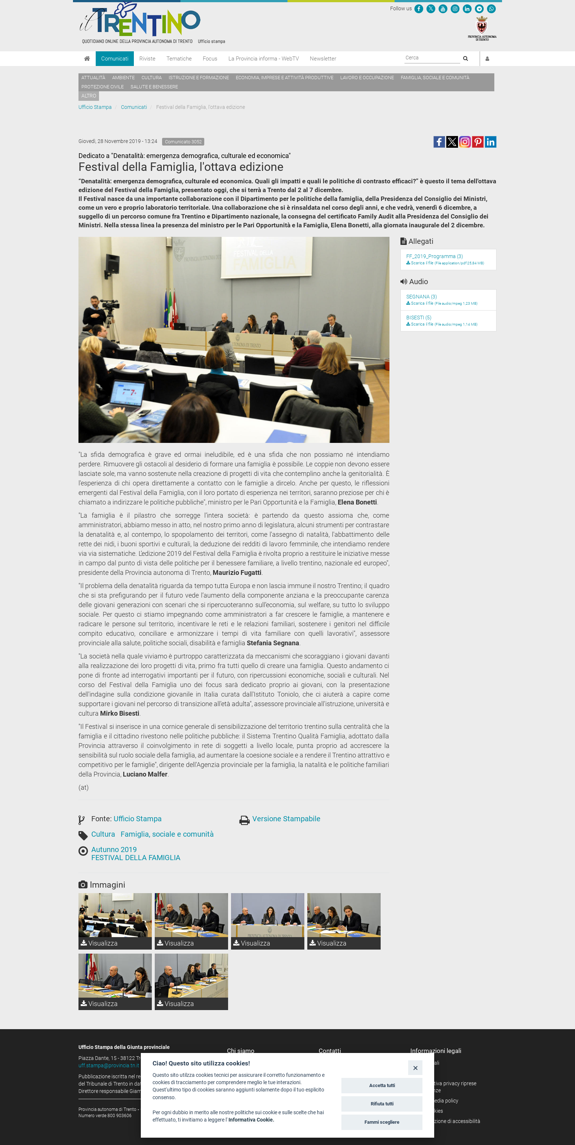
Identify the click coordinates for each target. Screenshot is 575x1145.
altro (88, 96)
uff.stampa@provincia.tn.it (108, 1065)
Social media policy (436, 1101)
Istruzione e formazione (199, 77)
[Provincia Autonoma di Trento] (482, 28)
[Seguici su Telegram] (479, 8)
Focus (210, 58)
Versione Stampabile (286, 818)
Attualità (93, 77)
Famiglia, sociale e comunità (435, 77)
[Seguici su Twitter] (431, 8)
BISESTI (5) (419, 317)
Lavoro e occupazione (367, 77)
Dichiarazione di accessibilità (447, 1121)
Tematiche (179, 58)
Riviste (147, 58)
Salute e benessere (154, 86)
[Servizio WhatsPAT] (491, 8)
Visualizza (99, 943)
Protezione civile (102, 86)
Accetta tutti (382, 1085)
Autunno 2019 (114, 849)
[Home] (87, 58)
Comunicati (114, 58)
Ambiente (123, 77)
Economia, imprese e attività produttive (284, 77)
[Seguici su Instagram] (455, 8)
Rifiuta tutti (382, 1104)
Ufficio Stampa (95, 107)
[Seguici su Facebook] (419, 8)
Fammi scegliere (382, 1122)
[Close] (415, 1067)
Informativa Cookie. (251, 1120)
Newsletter (323, 58)
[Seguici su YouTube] (443, 8)
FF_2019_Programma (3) (434, 256)
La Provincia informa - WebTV (263, 58)
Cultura (152, 77)
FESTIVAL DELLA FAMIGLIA (135, 857)
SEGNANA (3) (421, 297)
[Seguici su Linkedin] (467, 8)
